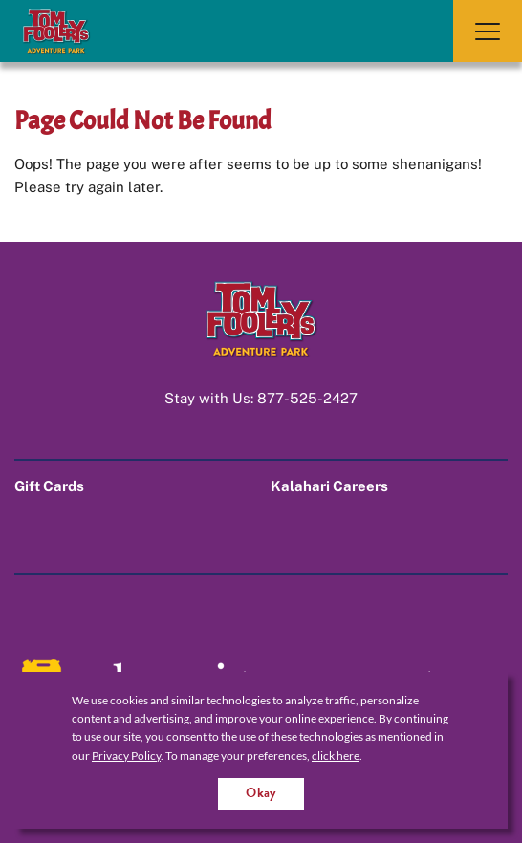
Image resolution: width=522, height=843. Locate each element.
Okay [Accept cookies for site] (261, 793)
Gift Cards (49, 486)
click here (335, 755)
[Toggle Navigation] (487, 31)
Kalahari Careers (329, 486)
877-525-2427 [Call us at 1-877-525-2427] (307, 398)
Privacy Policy (126, 755)
